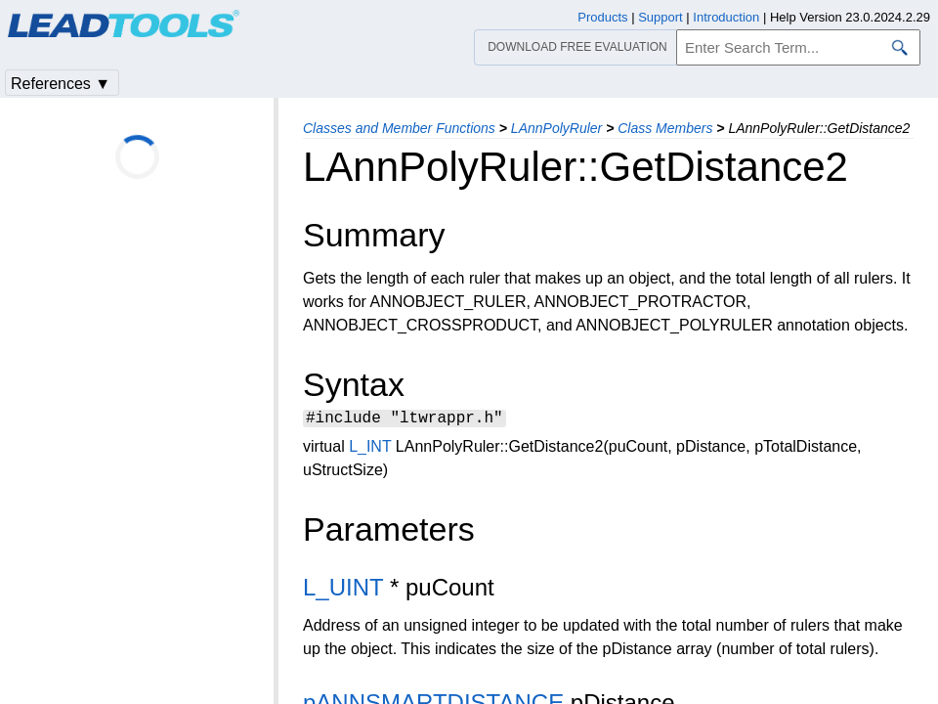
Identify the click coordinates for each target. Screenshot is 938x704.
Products (602, 17)
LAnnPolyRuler (556, 128)
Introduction (726, 17)
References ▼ (60, 83)
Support (660, 17)
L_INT (370, 449)
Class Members (665, 128)
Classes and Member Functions (399, 128)
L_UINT (343, 590)
